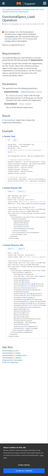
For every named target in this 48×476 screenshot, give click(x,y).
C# (9, 140)
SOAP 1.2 (21, 191)
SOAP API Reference (10, 362)
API (37, 9)
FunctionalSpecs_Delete (11, 353)
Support (29, 4)
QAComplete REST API (17, 39)
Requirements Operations (12, 360)
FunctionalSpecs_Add (10, 350)
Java (14, 140)
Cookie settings (24, 465)
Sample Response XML (13, 245)
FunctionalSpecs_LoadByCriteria (14, 355)
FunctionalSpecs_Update (11, 358)
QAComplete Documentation (12, 9)
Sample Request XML (12, 188)
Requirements (24, 12)
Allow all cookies (24, 471)
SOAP (41, 9)
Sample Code (8, 136)
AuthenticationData (28, 92)
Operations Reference (10, 12)
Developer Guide (29, 9)
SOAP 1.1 (11, 191)
